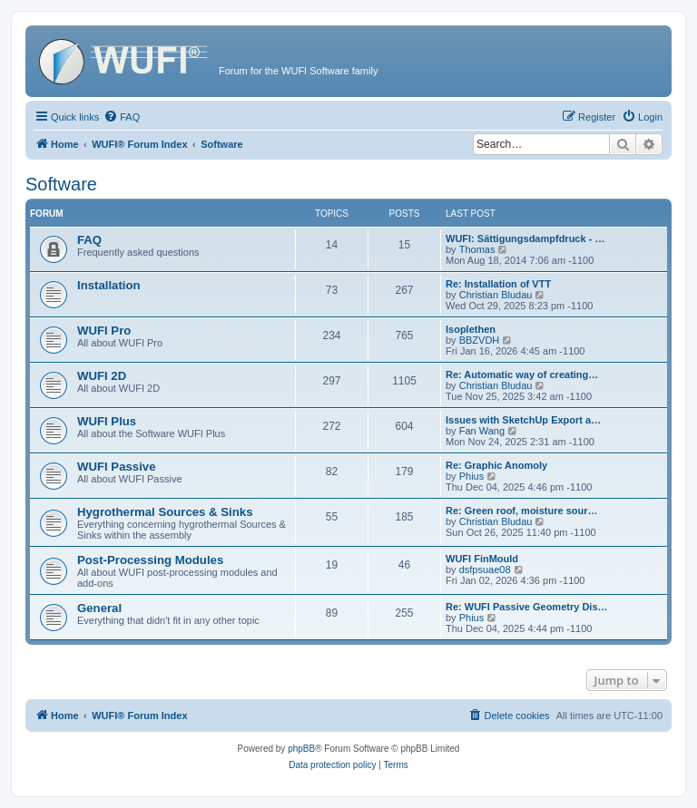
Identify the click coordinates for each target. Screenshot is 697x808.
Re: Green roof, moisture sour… (521, 510)
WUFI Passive (116, 466)
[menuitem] (121, 117)
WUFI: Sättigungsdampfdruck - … (525, 238)
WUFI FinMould (482, 558)
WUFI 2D (101, 376)
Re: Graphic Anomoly (496, 465)
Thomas (477, 249)
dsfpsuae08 (485, 569)
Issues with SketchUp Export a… (523, 419)
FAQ (89, 240)
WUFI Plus (106, 421)
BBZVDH (479, 340)
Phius (472, 476)
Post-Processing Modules (150, 560)
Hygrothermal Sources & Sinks (164, 512)
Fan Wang (482, 430)
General (99, 608)
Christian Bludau (496, 294)
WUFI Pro (104, 330)
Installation (109, 285)
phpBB (301, 749)
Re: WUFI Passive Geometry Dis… (527, 606)
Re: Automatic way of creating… (522, 374)
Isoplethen (471, 329)
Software (61, 184)
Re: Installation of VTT (498, 283)
